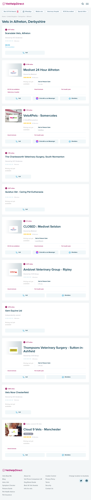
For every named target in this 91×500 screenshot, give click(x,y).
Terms (48, 482)
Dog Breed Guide (30, 482)
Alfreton (29, 16)
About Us (27, 476)
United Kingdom (12, 16)
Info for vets (28, 489)
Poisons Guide (7, 489)
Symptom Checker (8, 485)
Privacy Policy (50, 479)
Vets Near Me (7, 476)
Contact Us (49, 489)
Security (48, 485)
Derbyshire (21, 16)
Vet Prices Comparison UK (33, 479)
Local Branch (39, 241)
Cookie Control (51, 476)
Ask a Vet (5, 482)
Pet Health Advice (8, 492)
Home (4, 16)
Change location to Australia (79, 476)
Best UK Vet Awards (31, 485)
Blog (4, 479)
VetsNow (41, 130)
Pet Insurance (7, 495)
